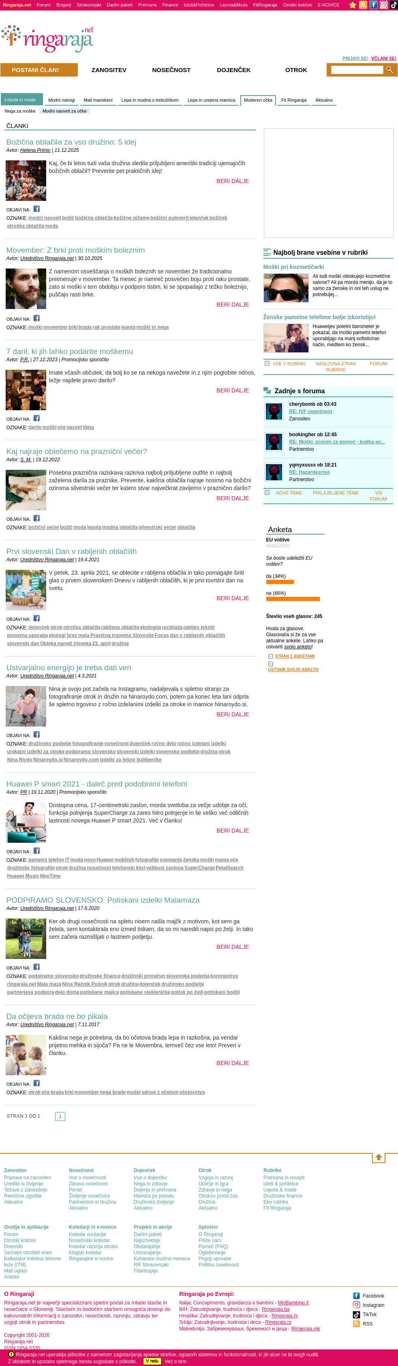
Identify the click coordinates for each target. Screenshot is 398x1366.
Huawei (104, 860)
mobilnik (124, 860)
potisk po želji (187, 992)
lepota (128, 327)
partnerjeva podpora (30, 992)
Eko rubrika (275, 1202)
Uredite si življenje (23, 1184)
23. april (101, 643)
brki (73, 327)
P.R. (24, 359)
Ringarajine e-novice (91, 1259)
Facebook (373, 1296)
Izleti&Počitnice (199, 4)
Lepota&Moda (234, 4)
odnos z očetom (159, 1092)
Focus (162, 635)
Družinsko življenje (154, 1202)
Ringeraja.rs (278, 1322)
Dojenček (233, 69)
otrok (56, 627)
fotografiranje (87, 743)
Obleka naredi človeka (66, 643)
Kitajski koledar (85, 1252)
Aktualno (324, 100)
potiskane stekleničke (145, 992)
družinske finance (99, 976)
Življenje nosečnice (89, 1196)
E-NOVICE (328, 4)
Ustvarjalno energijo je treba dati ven (68, 667)
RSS (368, 1324)
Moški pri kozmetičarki (293, 267)
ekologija (150, 627)
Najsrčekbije (147, 1240)
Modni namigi (61, 100)
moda (51, 226)
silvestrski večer (157, 527)
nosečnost (117, 743)
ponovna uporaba (27, 635)
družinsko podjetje (49, 743)
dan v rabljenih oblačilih (197, 635)
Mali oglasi (15, 1271)
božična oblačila (94, 218)
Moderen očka (258, 100)
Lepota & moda (279, 1190)
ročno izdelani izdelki (201, 743)
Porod (75, 1190)
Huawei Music (23, 876)
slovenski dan (23, 643)
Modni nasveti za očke (65, 111)
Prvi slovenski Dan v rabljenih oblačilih (71, 551)
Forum (11, 1234)
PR (23, 792)
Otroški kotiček (297, 4)
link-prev (52, 1119)
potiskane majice (100, 992)
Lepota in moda (20, 99)
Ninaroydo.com (81, 760)
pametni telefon (46, 860)
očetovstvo (192, 1092)
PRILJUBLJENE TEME (336, 492)
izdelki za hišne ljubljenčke (131, 760)
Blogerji (63, 4)
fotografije (147, 860)
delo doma (67, 992)
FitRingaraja (265, 4)
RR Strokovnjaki (151, 1265)
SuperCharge (199, 868)
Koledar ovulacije (87, 1234)
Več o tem (175, 1361)
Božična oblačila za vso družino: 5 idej (71, 142)
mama (222, 860)
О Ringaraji (211, 1234)
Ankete (11, 1277)
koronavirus (224, 976)
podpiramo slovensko (91, 751)
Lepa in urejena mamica (211, 100)
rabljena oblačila (120, 627)
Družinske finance (282, 1196)
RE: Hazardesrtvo (309, 472)
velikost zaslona (165, 868)
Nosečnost (171, 69)
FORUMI (378, 363)
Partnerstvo (301, 449)
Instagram (373, 1305)
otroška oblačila (25, 226)
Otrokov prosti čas (218, 1196)
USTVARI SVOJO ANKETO (293, 669)
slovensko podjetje (177, 751)
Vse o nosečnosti (87, 1178)
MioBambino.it (293, 1303)
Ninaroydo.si (48, 760)
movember (55, 327)
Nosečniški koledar (89, 1240)
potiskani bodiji (222, 992)
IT (67, 860)
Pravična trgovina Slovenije (122, 635)
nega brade (113, 1092)
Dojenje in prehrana (155, 1190)
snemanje (171, 860)
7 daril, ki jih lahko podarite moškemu (69, 351)
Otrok (296, 69)
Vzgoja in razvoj (216, 1178)
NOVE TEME (289, 492)
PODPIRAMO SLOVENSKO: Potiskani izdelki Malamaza (103, 900)
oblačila (186, 527)
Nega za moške (20, 111)
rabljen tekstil (198, 627)
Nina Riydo (20, 760)
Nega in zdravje (150, 1184)
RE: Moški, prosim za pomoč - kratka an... (337, 442)
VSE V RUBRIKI (289, 363)
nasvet (74, 427)
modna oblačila (119, 527)
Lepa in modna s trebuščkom (150, 100)
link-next (67, 1119)
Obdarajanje (147, 1246)
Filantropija (146, 1271)
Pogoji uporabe (215, 1259)
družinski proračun (143, 976)
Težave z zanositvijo (25, 1190)
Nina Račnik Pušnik (84, 984)
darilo (35, 427)
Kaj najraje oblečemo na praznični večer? (76, 451)
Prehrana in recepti (283, 1178)
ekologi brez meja (69, 635)
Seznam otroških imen (28, 1252)
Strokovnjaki (89, 4)
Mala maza (49, 984)
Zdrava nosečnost (88, 1184)
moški (35, 327)
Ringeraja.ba (275, 1309)
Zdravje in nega (215, 1190)
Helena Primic (35, 150)
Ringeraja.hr (285, 1316)
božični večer (43, 527)
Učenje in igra (213, 1184)
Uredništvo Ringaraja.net (47, 258)
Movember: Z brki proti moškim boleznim (75, 250)
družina (120, 643)
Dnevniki (13, 1246)
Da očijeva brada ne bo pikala (57, 1016)
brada (85, 327)
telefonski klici (129, 868)
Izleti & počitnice (281, 1184)
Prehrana (147, 4)
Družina (207, 1202)
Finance (170, 4)
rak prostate (106, 327)
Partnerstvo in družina (92, 1202)
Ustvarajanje (147, 1252)
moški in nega (152, 327)
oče (62, 427)
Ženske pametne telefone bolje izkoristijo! (319, 317)
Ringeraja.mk (305, 1329)
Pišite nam (210, 1240)
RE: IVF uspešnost (310, 411)
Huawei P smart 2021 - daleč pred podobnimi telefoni (96, 784)
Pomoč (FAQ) (213, 1246)
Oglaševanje (212, 1252)
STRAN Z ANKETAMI (295, 656)
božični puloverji (169, 218)
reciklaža (172, 627)
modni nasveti (44, 218)
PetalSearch (230, 868)
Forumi (44, 4)
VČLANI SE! (383, 58)
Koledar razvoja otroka (93, 1246)
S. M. (26, 459)
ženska (191, 860)
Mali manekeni (98, 100)
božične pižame (131, 218)
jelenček (199, 218)
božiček (218, 218)
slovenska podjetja (188, 976)
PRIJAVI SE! (355, 58)
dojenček (38, 627)
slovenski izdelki (136, 751)
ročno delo (164, 743)
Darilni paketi (120, 4)
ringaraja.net (21, 984)
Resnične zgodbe (23, 1196)
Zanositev (299, 419)
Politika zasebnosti (219, 1265)
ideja (88, 427)
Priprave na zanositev (27, 1178)
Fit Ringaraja (293, 100)
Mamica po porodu (154, 1196)
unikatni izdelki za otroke (36, 751)
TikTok (370, 1314)
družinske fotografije (31, 868)
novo (90, 860)
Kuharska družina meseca (162, 1259)
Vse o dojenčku (150, 1178)
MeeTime (50, 876)
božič (68, 218)
